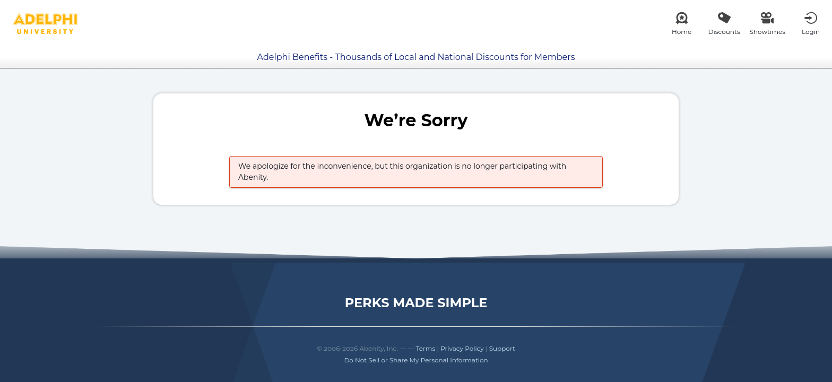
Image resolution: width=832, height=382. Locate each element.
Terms (426, 348)
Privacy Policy (462, 348)
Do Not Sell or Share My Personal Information (416, 360)
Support (502, 348)
